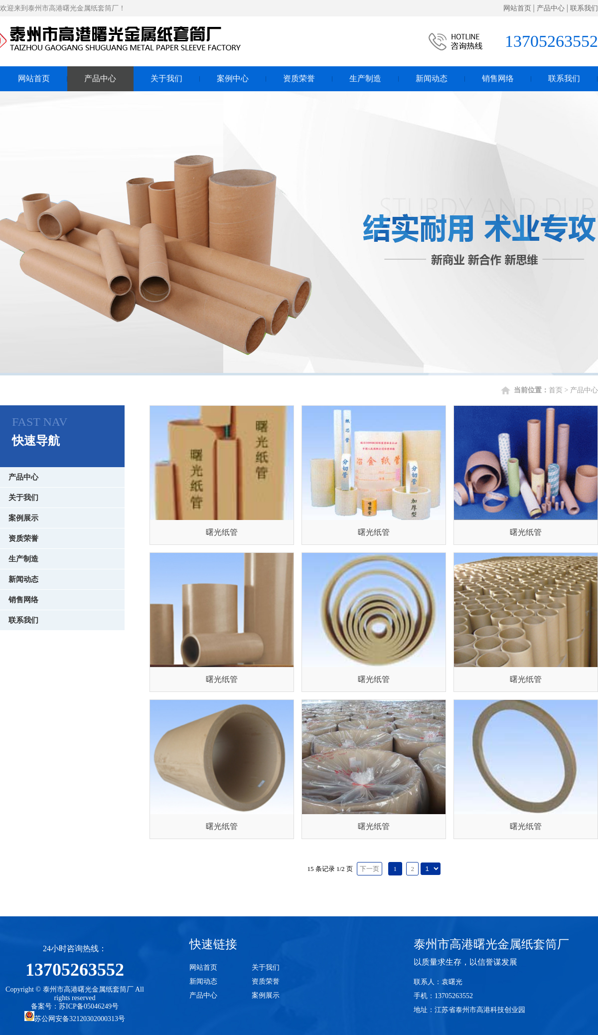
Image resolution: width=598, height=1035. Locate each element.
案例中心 (233, 77)
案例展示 (23, 518)
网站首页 (517, 8)
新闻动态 (432, 77)
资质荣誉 (299, 77)
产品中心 (551, 8)
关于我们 (166, 77)
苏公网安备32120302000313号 (74, 1019)
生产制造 (365, 77)
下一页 (369, 868)
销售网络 (498, 77)
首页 (556, 390)
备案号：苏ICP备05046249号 (75, 1006)
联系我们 (584, 8)
